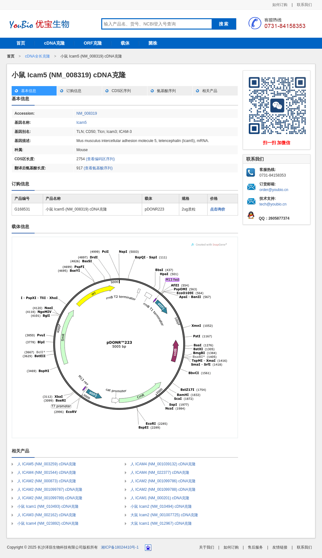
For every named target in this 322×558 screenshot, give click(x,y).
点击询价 (217, 209)
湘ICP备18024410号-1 (120, 547)
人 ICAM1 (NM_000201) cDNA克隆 (159, 498)
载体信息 (20, 226)
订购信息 (73, 91)
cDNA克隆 (54, 43)
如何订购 (279, 5)
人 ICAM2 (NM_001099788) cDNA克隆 (163, 489)
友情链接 (279, 547)
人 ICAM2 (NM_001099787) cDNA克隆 (49, 489)
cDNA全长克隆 (37, 56)
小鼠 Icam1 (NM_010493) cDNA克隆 (48, 506)
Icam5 (81, 122)
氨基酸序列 (166, 91)
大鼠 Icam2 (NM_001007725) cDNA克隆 (164, 515)
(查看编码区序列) (100, 159)
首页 (20, 43)
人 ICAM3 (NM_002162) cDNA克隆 (46, 515)
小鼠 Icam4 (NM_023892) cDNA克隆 (48, 523)
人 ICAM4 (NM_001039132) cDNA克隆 (163, 464)
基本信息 (28, 91)
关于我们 (206, 547)
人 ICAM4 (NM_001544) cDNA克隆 (46, 472)
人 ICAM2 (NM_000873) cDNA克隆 (46, 481)
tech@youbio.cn (272, 204)
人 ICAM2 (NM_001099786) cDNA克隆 (163, 481)
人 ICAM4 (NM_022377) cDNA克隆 (159, 472)
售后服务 (255, 547)
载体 (125, 43)
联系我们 (304, 5)
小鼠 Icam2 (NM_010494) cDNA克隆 (161, 506)
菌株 (152, 43)
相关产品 (209, 91)
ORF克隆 (93, 43)
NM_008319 (86, 113)
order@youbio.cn (273, 190)
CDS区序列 (121, 91)
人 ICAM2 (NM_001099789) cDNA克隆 (49, 498)
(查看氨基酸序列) (98, 168)
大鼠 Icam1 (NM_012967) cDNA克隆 (161, 523)
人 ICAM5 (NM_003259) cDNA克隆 (46, 464)
